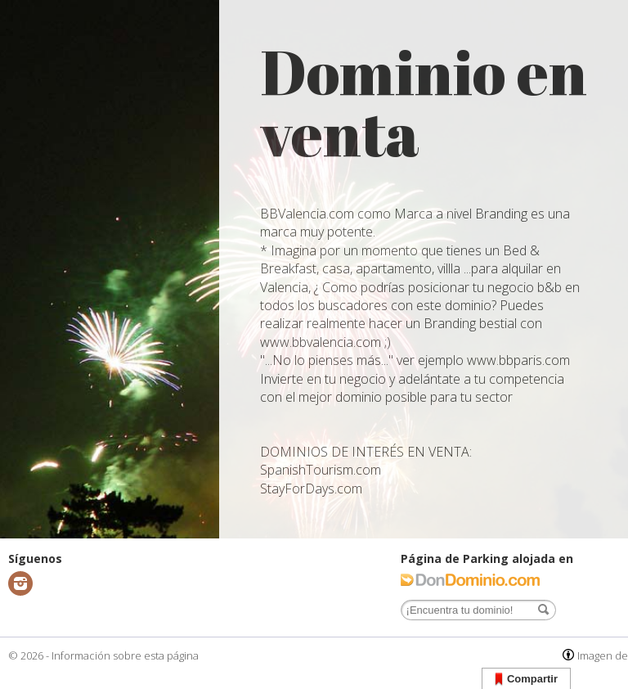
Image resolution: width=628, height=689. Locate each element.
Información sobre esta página (125, 655)
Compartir (526, 680)
